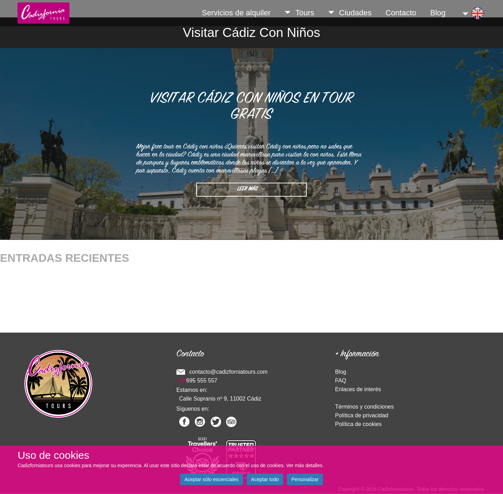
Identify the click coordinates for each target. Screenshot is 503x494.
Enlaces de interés (358, 389)
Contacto (400, 12)
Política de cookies (358, 424)
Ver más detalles (304, 465)
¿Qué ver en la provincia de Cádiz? (44, 292)
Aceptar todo (265, 479)
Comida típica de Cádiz (29, 281)
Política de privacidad (361, 415)
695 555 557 (196, 380)
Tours (299, 12)
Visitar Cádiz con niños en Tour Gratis (251, 107)
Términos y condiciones (364, 407)
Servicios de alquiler (236, 12)
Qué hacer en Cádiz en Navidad (40, 271)
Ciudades (350, 12)
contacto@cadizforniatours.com (228, 372)
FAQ (340, 380)
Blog (438, 12)
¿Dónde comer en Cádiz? (32, 302)
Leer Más (249, 191)
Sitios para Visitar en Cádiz (33, 313)
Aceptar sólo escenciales (211, 479)
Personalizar (305, 479)
